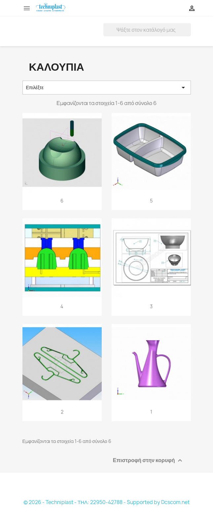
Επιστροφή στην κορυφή (148, 460)
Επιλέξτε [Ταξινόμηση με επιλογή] (106, 87)
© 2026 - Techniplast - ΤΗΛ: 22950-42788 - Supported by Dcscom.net (106, 502)
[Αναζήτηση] (147, 29)
